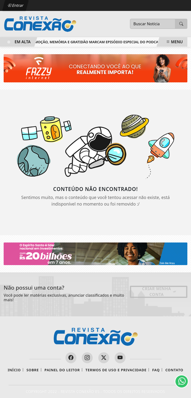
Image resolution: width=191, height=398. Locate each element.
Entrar (15, 5)
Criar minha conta (159, 291)
